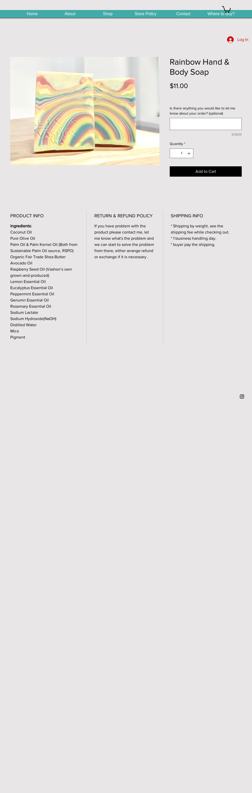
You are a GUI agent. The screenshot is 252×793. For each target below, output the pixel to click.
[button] (226, 9)
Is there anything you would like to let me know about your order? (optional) (202, 110)
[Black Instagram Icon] (242, 396)
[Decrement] (173, 153)
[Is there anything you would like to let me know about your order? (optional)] (205, 124)
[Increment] (189, 153)
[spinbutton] (181, 153)
